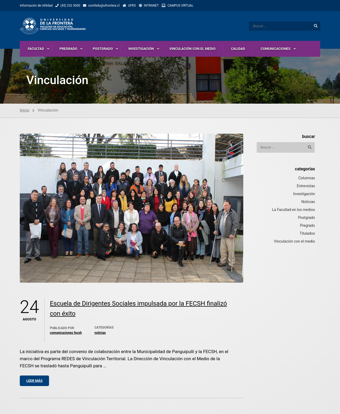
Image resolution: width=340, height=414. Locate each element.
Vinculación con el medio (294, 241)
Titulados (307, 233)
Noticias (100, 333)
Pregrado (307, 225)
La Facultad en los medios (293, 210)
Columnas (306, 178)
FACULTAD (36, 49)
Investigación (304, 194)
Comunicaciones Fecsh (66, 333)
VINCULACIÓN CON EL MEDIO (192, 49)
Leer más (34, 381)
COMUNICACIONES (275, 49)
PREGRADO (68, 49)
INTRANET (151, 5)
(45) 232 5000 (70, 5)
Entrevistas (306, 186)
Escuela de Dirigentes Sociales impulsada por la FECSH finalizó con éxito (138, 308)
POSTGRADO (103, 49)
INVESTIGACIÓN (141, 49)
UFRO (132, 5)
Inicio (24, 110)
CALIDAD (238, 49)
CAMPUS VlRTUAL (180, 5)
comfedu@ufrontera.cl (103, 5)
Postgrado (306, 217)
